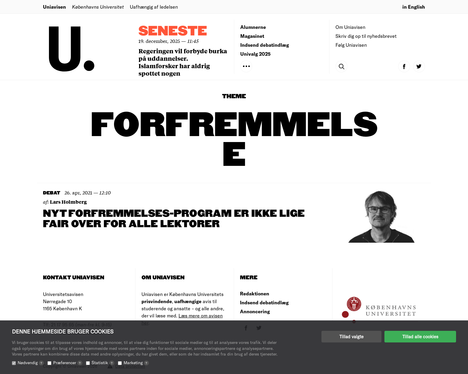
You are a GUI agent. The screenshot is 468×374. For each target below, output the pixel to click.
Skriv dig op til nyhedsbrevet (366, 36)
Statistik (103, 362)
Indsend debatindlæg (264, 45)
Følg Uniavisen (351, 45)
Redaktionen (254, 293)
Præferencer (67, 362)
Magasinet (252, 36)
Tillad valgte (351, 336)
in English (413, 7)
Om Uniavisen (350, 27)
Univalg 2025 (255, 54)
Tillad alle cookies (420, 336)
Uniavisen (54, 7)
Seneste (172, 31)
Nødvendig (31, 362)
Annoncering (255, 311)
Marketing (136, 362)
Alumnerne (253, 27)
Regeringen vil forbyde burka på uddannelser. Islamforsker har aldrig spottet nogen (182, 61)
